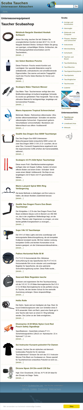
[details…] (19, 55)
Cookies (33, 389)
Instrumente (68, 44)
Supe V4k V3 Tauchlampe (28, 230)
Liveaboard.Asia (70, 123)
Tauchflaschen (69, 67)
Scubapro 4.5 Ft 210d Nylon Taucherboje (35, 160)
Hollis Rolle (21, 300)
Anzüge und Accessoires (68, 23)
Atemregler (68, 28)
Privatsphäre (43, 389)
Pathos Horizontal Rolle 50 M (30, 253)
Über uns (25, 389)
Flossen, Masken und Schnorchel (70, 39)
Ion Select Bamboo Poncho (29, 61)
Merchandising (69, 49)
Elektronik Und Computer (69, 33)
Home (5, 11)
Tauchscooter (69, 83)
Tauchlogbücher (70, 79)
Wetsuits (67, 127)
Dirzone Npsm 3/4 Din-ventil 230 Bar (33, 368)
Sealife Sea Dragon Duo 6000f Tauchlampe (36, 134)
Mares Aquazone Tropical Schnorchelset (35, 110)
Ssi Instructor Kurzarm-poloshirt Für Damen (37, 345)
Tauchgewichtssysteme (72, 71)
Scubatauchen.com (35, 386)
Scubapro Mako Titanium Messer (31, 87)
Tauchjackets (69, 75)
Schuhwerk (68, 53)
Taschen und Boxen (68, 58)
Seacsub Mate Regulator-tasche (31, 277)
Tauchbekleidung (70, 63)
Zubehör (67, 88)
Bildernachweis (55, 389)
